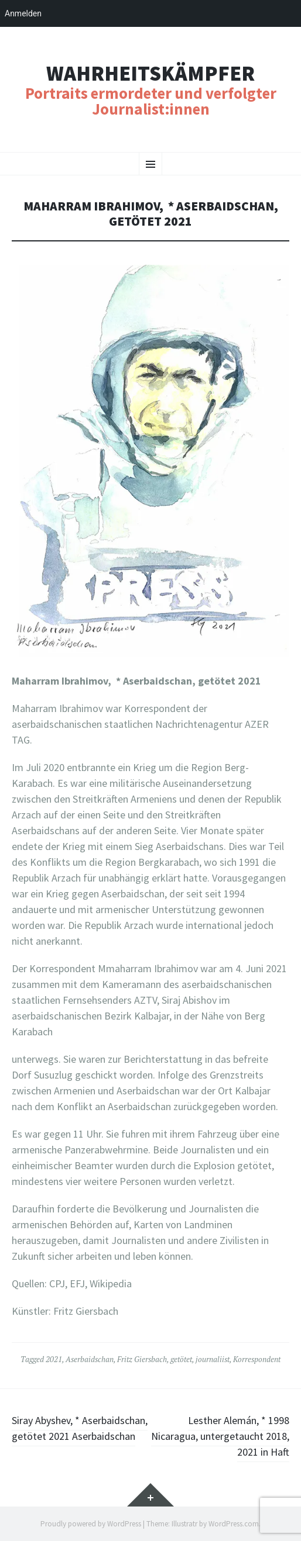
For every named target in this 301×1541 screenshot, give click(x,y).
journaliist (213, 1359)
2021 (54, 1359)
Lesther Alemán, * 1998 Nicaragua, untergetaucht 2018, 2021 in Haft (220, 1436)
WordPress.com (233, 1524)
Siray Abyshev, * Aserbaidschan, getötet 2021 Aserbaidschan (80, 1428)
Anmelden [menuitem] (23, 13)
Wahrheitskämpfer (150, 73)
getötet (181, 1359)
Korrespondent (257, 1359)
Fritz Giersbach (142, 1359)
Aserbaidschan (90, 1359)
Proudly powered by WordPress (90, 1524)
